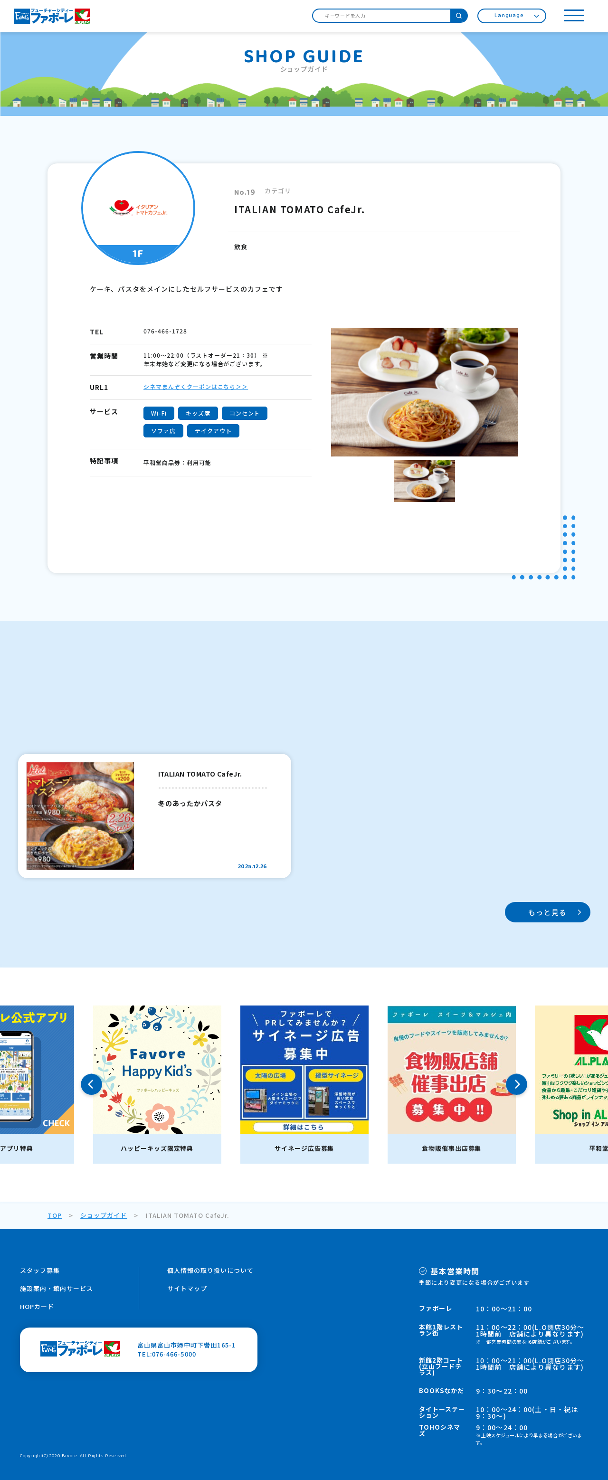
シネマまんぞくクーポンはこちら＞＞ (195, 386)
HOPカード (37, 1306)
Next (516, 1084)
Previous (91, 1084)
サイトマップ (187, 1288)
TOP (55, 1215)
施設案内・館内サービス (56, 1288)
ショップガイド (103, 1215)
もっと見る (547, 912)
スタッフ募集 (40, 1270)
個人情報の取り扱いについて (210, 1270)
